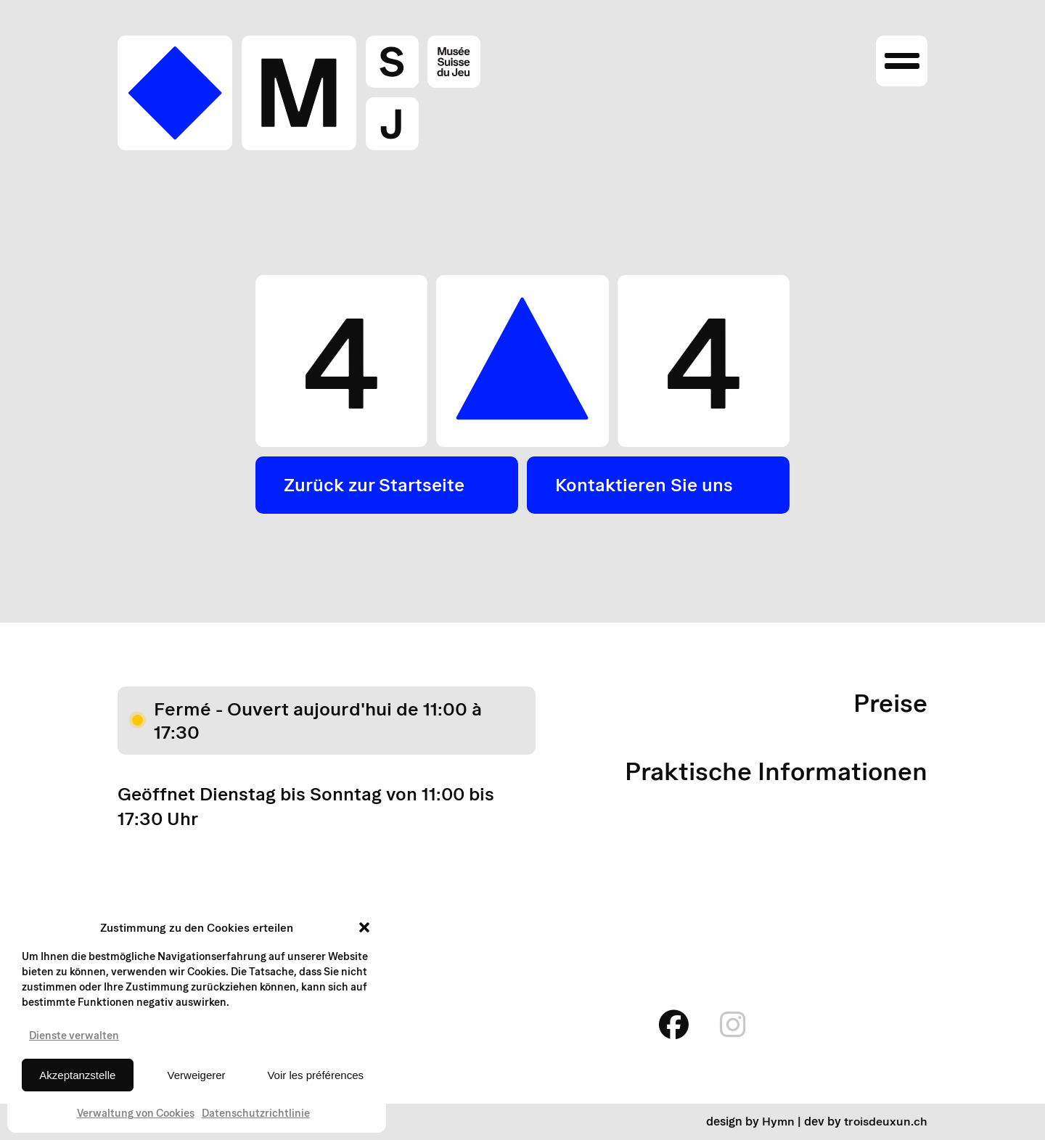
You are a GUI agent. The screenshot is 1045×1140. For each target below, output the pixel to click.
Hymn (777, 1122)
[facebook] (668, 1025)
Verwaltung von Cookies (135, 1113)
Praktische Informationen (772, 772)
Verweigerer (197, 1075)
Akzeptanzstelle (77, 1075)
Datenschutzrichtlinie (256, 1113)
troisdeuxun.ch (885, 1122)
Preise (889, 703)
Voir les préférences (315, 1075)
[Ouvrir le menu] (901, 62)
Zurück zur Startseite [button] (377, 485)
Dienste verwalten (74, 1035)
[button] (364, 927)
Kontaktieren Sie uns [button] (646, 485)
